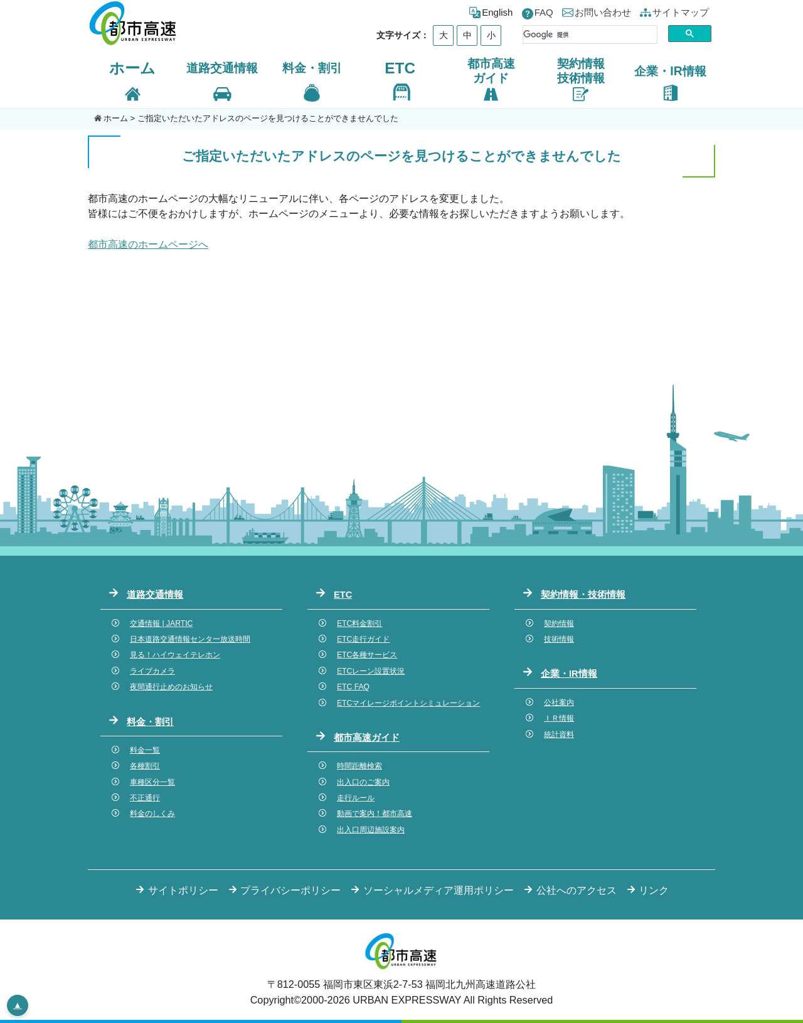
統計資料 (559, 734)
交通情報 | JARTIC (161, 623)
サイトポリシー (183, 890)
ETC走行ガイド (363, 639)
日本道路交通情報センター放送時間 (190, 639)
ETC (400, 68)
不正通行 (145, 797)
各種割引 (145, 765)
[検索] (590, 34)
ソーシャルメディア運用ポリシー (438, 890)
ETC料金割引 (359, 623)
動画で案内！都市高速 (374, 813)
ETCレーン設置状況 (371, 671)
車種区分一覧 (152, 782)
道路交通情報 (155, 595)
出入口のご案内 (363, 782)
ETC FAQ (353, 686)
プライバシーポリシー (290, 890)
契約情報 (559, 623)
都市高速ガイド (367, 738)
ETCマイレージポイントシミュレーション (408, 703)
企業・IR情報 (569, 674)
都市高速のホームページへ (148, 244)
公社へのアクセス (576, 890)
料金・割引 (150, 722)
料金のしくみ (152, 813)
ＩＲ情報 (559, 718)
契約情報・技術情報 (583, 595)
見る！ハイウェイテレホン (175, 654)
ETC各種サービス (367, 654)
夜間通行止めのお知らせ (171, 686)
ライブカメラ (152, 671)
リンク (654, 890)
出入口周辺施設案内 (371, 829)
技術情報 (559, 639)
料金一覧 (145, 750)
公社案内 (559, 702)
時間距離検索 (359, 765)
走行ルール (356, 797)
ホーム (132, 68)
